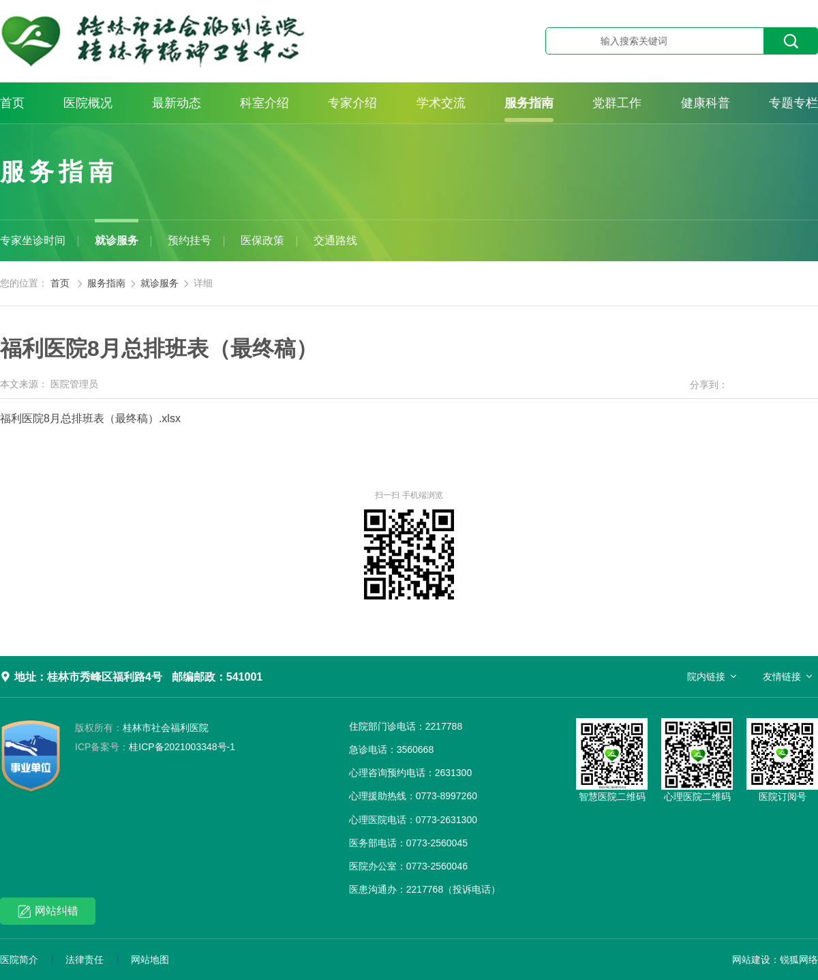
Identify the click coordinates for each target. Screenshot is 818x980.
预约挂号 (189, 240)
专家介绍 (352, 103)
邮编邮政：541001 (217, 677)
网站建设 (751, 959)
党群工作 (616, 103)
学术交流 (441, 103)
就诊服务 (116, 240)
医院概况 (87, 103)
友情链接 (782, 676)
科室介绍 (264, 103)
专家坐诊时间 (32, 240)
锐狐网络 (799, 959)
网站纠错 (48, 911)
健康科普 (705, 103)
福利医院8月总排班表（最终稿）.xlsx (90, 418)
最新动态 (176, 103)
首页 (12, 103)
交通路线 (335, 240)
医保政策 (262, 240)
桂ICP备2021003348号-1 (155, 746)
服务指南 (529, 103)
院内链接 (706, 676)
